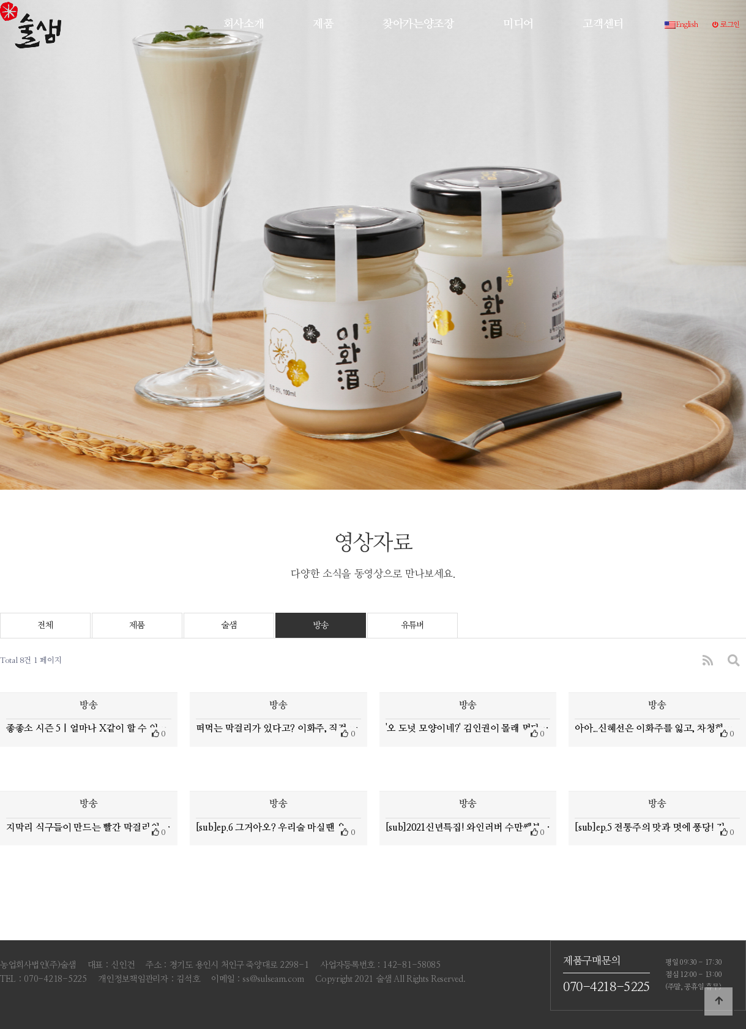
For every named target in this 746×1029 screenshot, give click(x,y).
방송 (320, 625)
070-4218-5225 (606, 987)
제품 (323, 24)
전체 (45, 625)
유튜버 (412, 625)
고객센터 (603, 24)
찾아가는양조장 (418, 24)
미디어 (518, 24)
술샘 (228, 625)
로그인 (726, 24)
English (681, 25)
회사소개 (243, 24)
